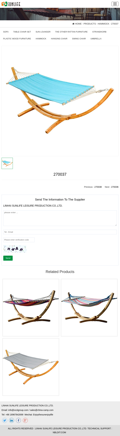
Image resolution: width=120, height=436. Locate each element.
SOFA (6, 32)
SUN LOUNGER (43, 32)
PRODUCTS (90, 23)
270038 (98, 187)
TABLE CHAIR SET (22, 32)
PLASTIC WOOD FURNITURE (17, 38)
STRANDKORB (99, 32)
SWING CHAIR (79, 38)
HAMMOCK (103, 23)
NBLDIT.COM (60, 432)
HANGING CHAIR (59, 38)
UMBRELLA (95, 38)
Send (7, 258)
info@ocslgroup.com (18, 410)
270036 (114, 187)
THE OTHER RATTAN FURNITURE (71, 32)
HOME (77, 23)
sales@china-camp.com (41, 410)
